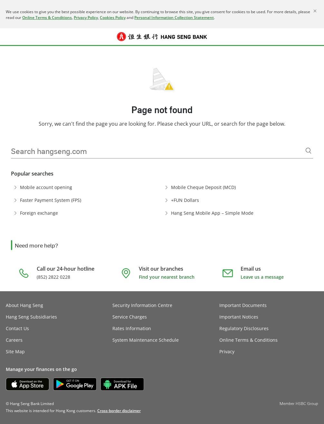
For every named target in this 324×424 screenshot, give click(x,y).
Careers (14, 340)
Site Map (15, 351)
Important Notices (238, 317)
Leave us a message (262, 277)
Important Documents (243, 305)
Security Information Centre (142, 305)
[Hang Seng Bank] (162, 36)
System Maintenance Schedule (145, 340)
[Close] (315, 11)
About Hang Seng (24, 305)
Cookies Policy (113, 17)
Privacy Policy (86, 17)
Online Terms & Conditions (47, 17)
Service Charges (129, 317)
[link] (119, 410)
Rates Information (131, 328)
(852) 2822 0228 (53, 277)
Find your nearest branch (167, 277)
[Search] (308, 150)
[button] (10, 36)
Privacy (226, 351)
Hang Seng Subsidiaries (31, 317)
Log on (314, 40)
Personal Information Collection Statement (174, 17)
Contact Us (17, 328)
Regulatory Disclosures (244, 328)
